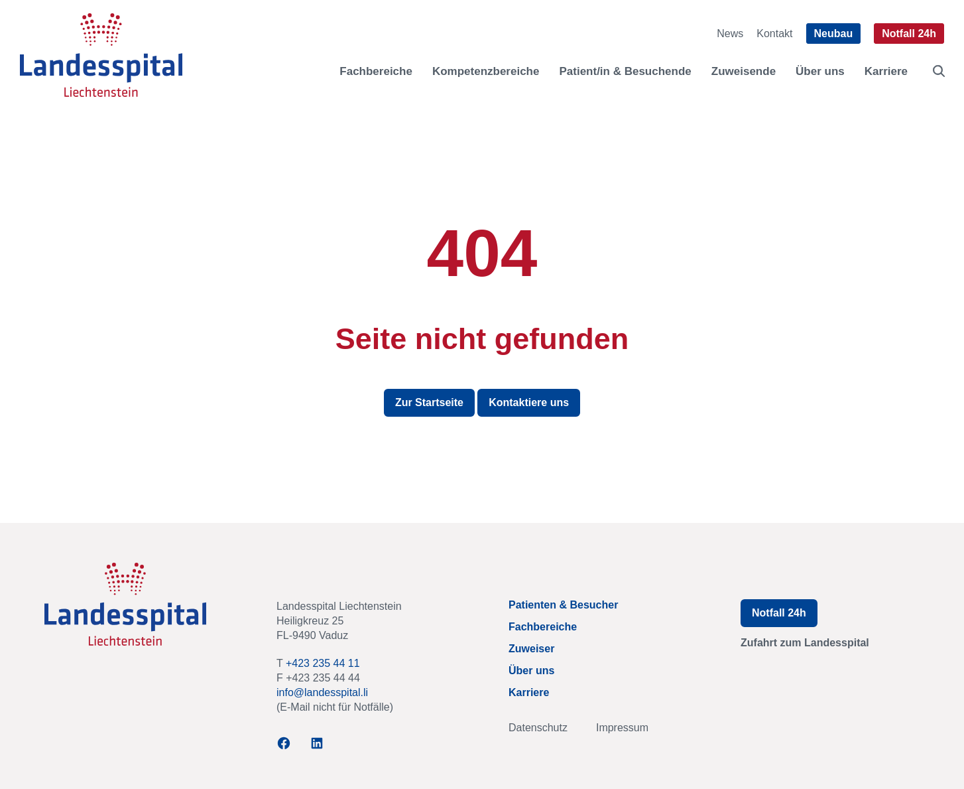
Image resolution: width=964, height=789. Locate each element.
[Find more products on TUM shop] (938, 70)
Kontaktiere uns (529, 402)
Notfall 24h (909, 33)
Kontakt (774, 33)
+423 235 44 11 (323, 663)
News (730, 33)
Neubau (833, 33)
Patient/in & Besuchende (625, 71)
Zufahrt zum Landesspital (805, 642)
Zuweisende (743, 71)
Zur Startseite (429, 402)
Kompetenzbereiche (486, 71)
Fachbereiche (375, 71)
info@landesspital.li (322, 692)
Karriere (886, 71)
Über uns (820, 71)
